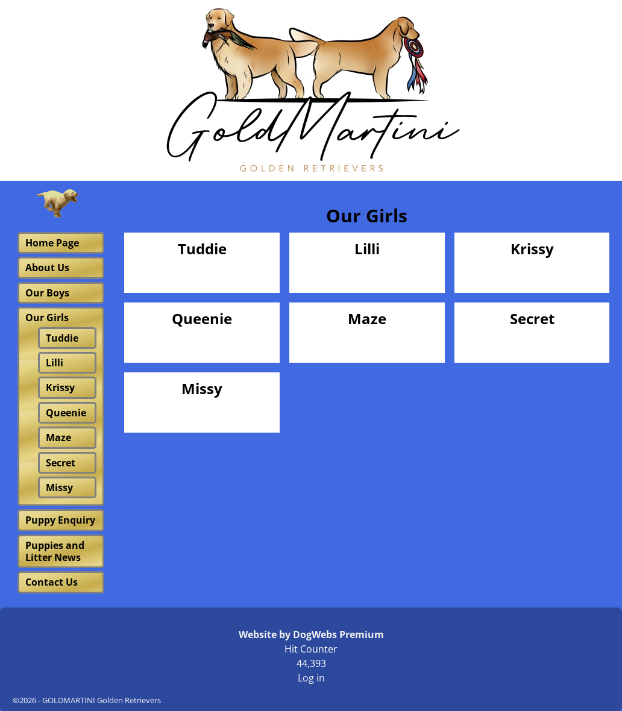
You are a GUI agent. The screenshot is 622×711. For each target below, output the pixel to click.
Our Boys (47, 292)
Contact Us (51, 582)
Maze (367, 319)
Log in (311, 677)
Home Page (52, 242)
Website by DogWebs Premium (311, 634)
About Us (47, 267)
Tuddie (202, 249)
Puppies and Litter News (54, 551)
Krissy (532, 249)
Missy (201, 389)
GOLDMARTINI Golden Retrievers (101, 700)
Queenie (202, 319)
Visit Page (250, 271)
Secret (532, 319)
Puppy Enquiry (60, 520)
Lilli (367, 249)
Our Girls (47, 317)
